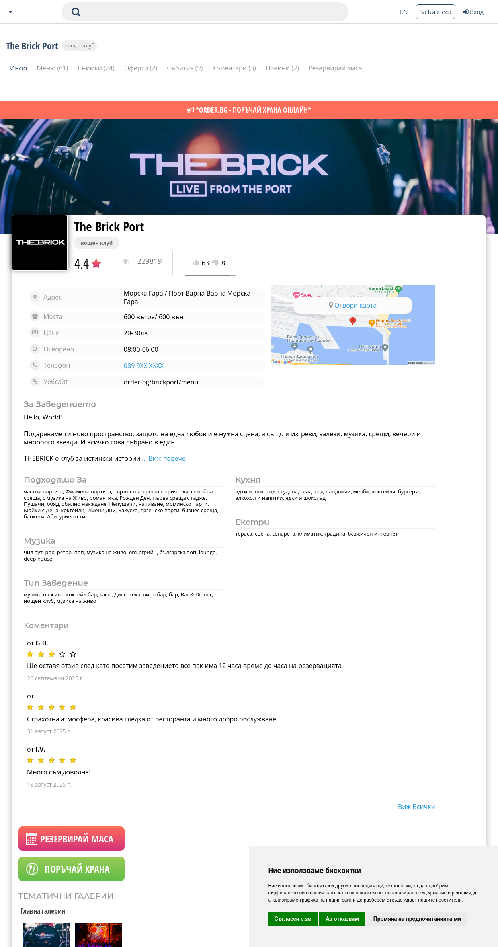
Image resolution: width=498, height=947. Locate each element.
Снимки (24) (97, 91)
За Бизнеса (435, 12)
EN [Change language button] (404, 12)
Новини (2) (283, 91)
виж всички (331, 813)
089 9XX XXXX (123, 365)
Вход (473, 12)
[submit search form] (76, 12)
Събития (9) (185, 91)
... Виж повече (164, 458)
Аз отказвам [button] (342, 919)
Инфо (19, 91)
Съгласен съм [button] (293, 919)
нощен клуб (79, 68)
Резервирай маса (335, 91)
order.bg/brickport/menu (140, 382)
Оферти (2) (141, 91)
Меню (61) (53, 91)
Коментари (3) (235, 91)
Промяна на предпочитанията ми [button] (417, 919)
